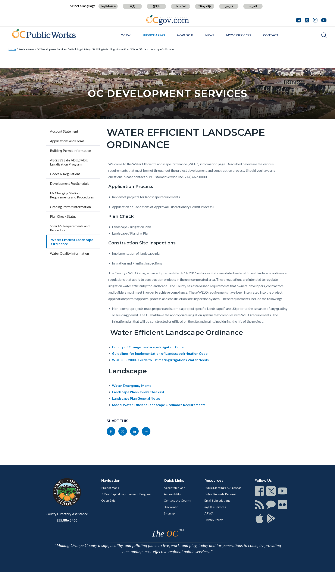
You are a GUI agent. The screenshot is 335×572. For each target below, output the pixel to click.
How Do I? (185, 35)
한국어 (156, 6)
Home (12, 49)
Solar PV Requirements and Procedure (70, 228)
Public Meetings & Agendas (222, 487)
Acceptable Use (174, 487)
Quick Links (174, 481)
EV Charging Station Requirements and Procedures (72, 195)
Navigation (110, 481)
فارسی (229, 6)
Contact (270, 35)
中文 (132, 6)
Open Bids (108, 500)
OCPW (126, 35)
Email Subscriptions (217, 500)
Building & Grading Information (111, 49)
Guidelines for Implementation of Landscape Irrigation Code (159, 353)
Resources (213, 481)
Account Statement (64, 131)
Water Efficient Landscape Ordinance (152, 49)
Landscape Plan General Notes (136, 398)
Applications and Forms (67, 141)
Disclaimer (171, 507)
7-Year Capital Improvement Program (126, 494)
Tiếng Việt (205, 6)
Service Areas (154, 35)
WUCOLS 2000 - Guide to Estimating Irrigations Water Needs (160, 360)
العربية (253, 6)
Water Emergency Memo (131, 385)
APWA (208, 513)
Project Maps (110, 487)
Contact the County (177, 500)
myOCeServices (238, 35)
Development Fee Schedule (69, 183)
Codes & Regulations (65, 174)
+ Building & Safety (80, 49)
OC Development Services (52, 49)
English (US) (108, 6)
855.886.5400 (66, 520)
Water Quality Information (69, 253)
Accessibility (172, 494)
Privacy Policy (213, 520)
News (209, 35)
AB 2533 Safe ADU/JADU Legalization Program (69, 162)
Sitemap (169, 513)
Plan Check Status (63, 216)
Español (181, 6)
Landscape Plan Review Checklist (138, 392)
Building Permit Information (70, 150)
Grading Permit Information (70, 207)
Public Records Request (220, 494)
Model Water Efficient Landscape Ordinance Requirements (159, 405)
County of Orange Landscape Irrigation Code (148, 347)
